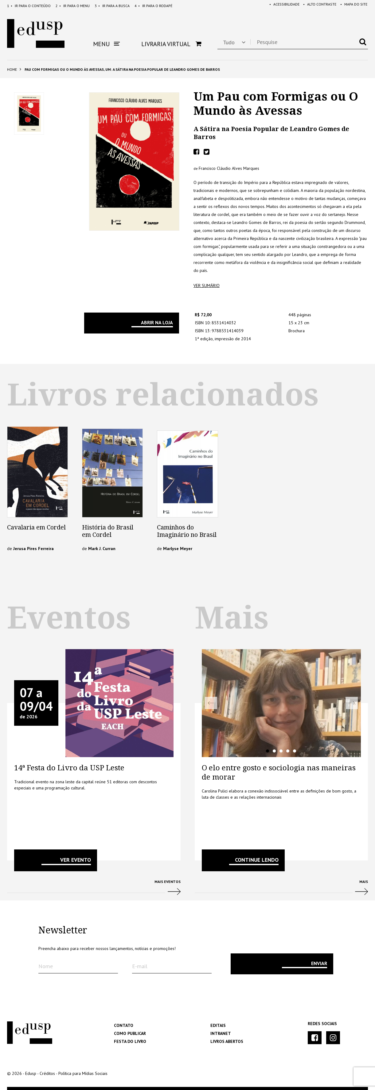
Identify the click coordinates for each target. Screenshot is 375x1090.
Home (12, 69)
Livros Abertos (226, 1041)
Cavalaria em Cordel (36, 527)
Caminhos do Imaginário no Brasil (187, 531)
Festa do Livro (130, 1041)
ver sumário (206, 285)
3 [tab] (281, 751)
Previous (211, 703)
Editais (218, 1025)
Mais (281, 889)
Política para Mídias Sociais (82, 1073)
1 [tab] (267, 751)
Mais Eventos (94, 889)
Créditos (47, 1073)
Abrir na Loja (157, 322)
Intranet (220, 1033)
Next (352, 703)
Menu (73, 5)
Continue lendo (257, 859)
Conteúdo (29, 5)
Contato (123, 1025)
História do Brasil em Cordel (107, 531)
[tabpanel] (281, 703)
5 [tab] (294, 751)
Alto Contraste (317, 5)
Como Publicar (130, 1033)
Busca (112, 5)
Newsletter (62, 930)
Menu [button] (106, 44)
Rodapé (153, 5)
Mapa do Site (352, 5)
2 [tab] (274, 751)
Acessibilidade (281, 5)
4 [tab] (287, 751)
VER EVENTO (75, 859)
